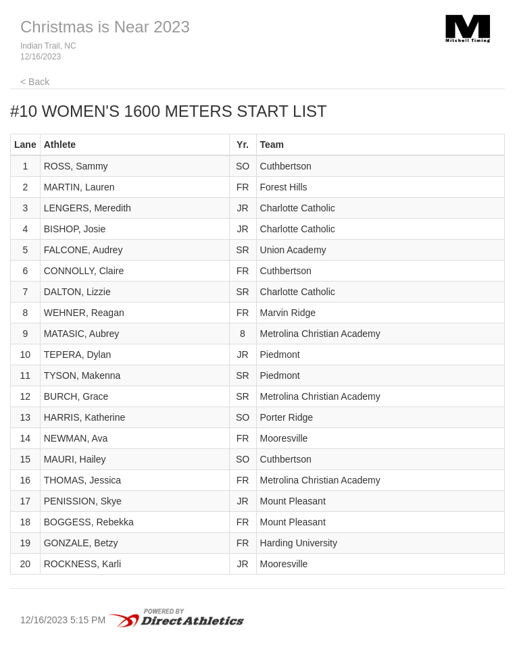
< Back (34, 81)
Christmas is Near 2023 (105, 27)
